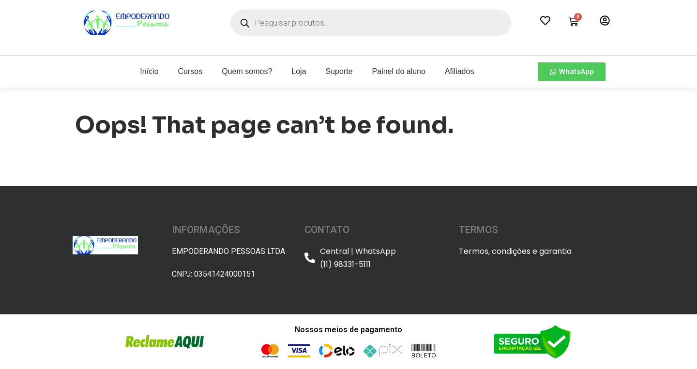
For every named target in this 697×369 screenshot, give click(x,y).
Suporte (339, 71)
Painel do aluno (398, 71)
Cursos (190, 71)
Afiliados (459, 71)
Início (149, 71)
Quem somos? (247, 71)
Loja (298, 71)
